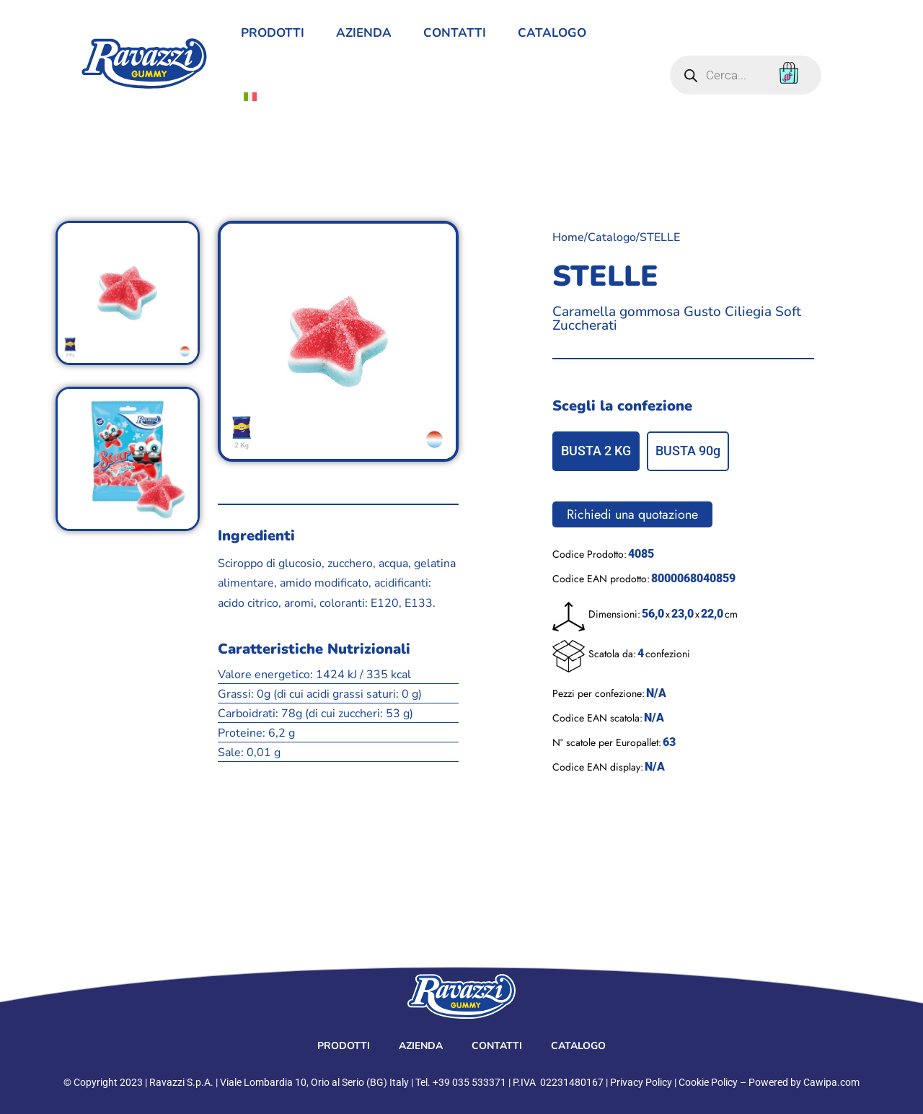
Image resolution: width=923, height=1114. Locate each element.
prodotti (272, 33)
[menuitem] (250, 96)
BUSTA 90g (687, 450)
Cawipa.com (831, 1082)
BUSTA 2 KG (596, 450)
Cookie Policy (708, 1082)
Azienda (364, 33)
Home (568, 237)
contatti (454, 33)
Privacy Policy (641, 1082)
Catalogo (552, 33)
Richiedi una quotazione (632, 514)
